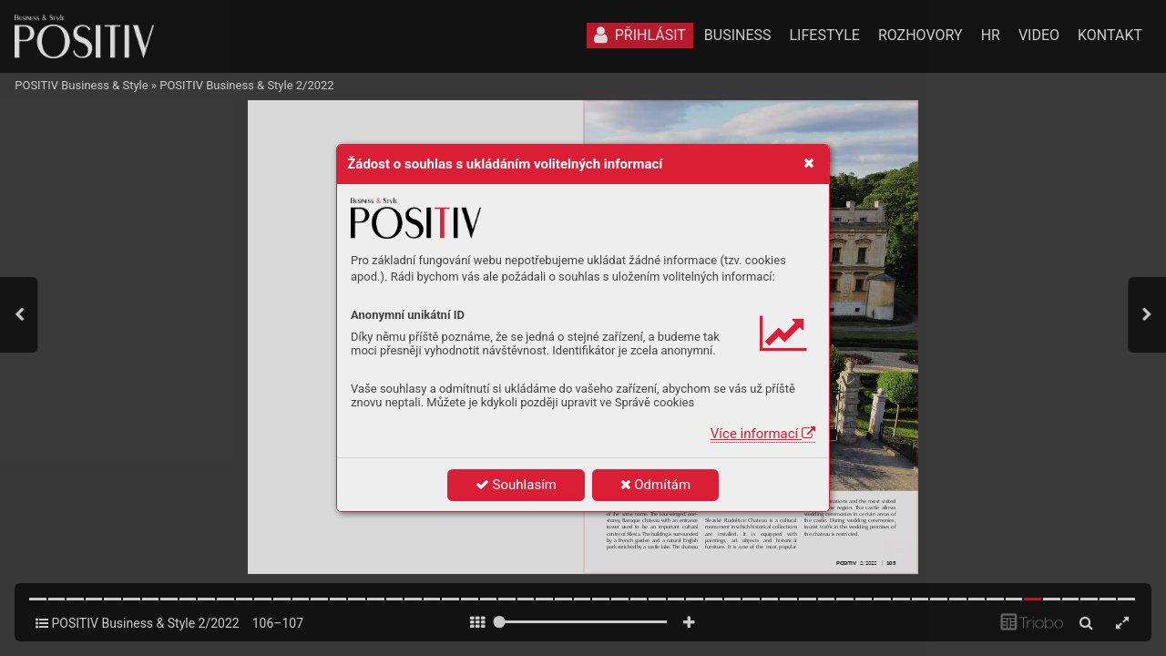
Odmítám (655, 485)
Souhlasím (516, 485)
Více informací (763, 433)
